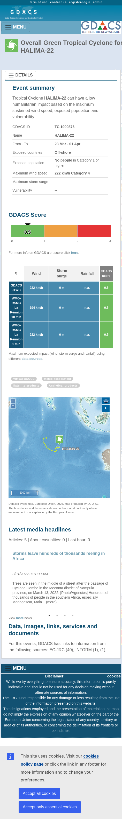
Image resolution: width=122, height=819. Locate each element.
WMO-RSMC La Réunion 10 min (16, 308)
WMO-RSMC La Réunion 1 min (16, 335)
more (20, 618)
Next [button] (117, 578)
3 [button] (64, 615)
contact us (58, 2)
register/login (79, 2)
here (74, 253)
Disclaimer (54, 676)
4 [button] (72, 615)
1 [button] (49, 615)
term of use (39, 2)
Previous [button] (4, 578)
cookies (114, 676)
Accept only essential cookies (50, 807)
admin (98, 2)
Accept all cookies (39, 793)
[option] (61, 578)
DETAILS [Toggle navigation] (20, 75)
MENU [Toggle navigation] (16, 27)
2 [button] (57, 615)
